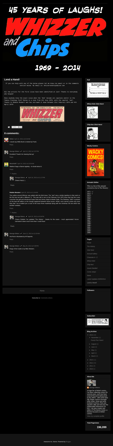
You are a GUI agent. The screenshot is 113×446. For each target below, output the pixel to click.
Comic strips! (91, 272)
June (93, 347)
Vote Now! (90, 250)
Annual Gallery (92, 254)
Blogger (68, 441)
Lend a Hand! (92, 283)
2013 (91, 360)
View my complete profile (95, 416)
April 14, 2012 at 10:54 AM (25, 163)
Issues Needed (92, 268)
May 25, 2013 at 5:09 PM (31, 246)
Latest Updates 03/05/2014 (96, 279)
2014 (91, 335)
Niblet (12, 139)
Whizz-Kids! (91, 261)
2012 (91, 363)
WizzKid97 (13, 163)
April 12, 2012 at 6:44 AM (22, 139)
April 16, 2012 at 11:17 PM (36, 177)
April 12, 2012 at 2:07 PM (31, 151)
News (89, 275)
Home (42, 291)
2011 (91, 366)
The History (91, 246)
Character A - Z (92, 257)
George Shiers (14, 151)
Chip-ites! (90, 264)
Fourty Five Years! (97, 340)
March (93, 356)
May (93, 350)
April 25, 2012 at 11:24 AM (29, 192)
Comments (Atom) (46, 298)
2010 (91, 369)
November (95, 337)
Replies (14, 173)
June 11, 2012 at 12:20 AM (31, 233)
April (93, 353)
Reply (11, 144)
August (93, 344)
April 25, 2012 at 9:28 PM (36, 216)
